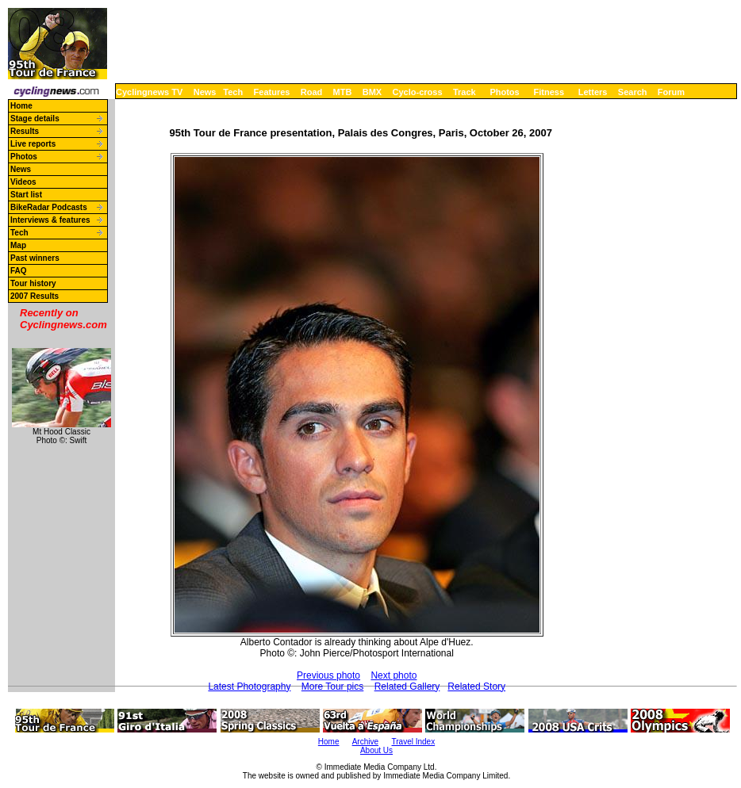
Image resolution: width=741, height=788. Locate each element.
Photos (504, 92)
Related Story (476, 686)
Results (24, 131)
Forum (671, 92)
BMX (372, 92)
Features (272, 92)
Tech (233, 92)
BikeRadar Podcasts (48, 207)
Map (18, 245)
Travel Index (414, 741)
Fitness (548, 92)
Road (312, 92)
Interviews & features (50, 220)
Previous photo (328, 675)
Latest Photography (249, 686)
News (205, 92)
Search (632, 92)
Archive (365, 741)
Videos (23, 182)
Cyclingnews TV (149, 92)
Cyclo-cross (418, 92)
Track (464, 92)
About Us (376, 750)
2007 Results (34, 296)
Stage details (35, 118)
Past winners (35, 258)
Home (21, 105)
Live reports (33, 144)
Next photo (393, 675)
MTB (342, 92)
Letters (593, 92)
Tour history (33, 283)
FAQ (18, 270)
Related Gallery (407, 686)
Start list (26, 194)
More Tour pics (332, 686)
